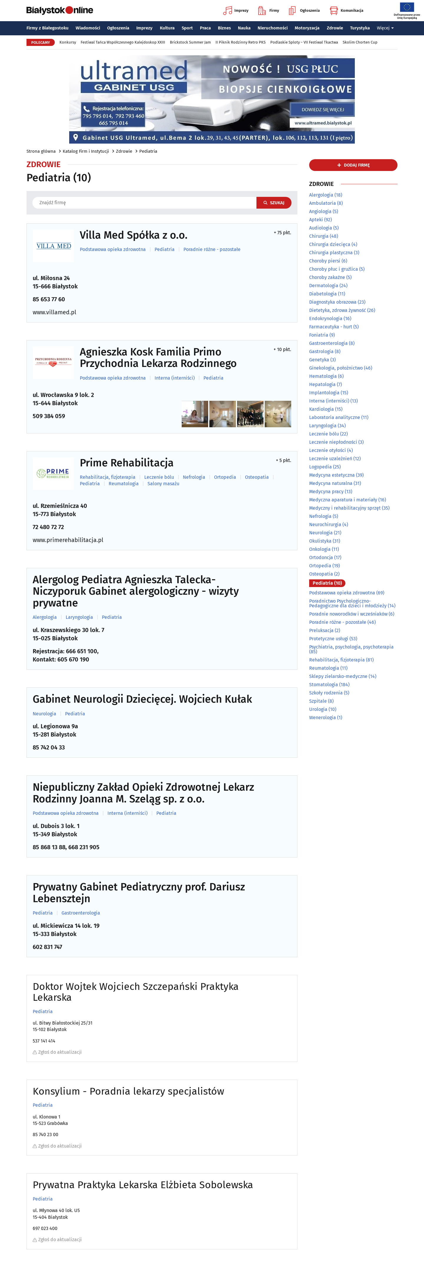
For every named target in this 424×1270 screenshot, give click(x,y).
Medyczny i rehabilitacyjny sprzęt (345, 508)
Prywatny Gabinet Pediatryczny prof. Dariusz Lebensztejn (139, 893)
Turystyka (360, 28)
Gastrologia (321, 351)
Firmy (268, 10)
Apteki (316, 219)
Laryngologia (79, 617)
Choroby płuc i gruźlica (333, 269)
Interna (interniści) (175, 378)
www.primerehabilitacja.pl (68, 539)
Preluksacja (321, 630)
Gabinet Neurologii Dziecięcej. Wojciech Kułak (142, 699)
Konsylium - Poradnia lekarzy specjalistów (128, 1091)
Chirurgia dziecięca (329, 244)
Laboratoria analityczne (334, 417)
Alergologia (45, 617)
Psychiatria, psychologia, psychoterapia (351, 647)
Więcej (385, 28)
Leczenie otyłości (327, 450)
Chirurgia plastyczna (331, 252)
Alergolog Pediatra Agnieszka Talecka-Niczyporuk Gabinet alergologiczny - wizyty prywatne (136, 591)
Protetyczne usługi (328, 638)
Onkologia (320, 549)
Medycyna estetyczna (332, 475)
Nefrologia (194, 477)
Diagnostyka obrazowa (333, 302)
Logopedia (320, 467)
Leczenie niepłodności (333, 442)
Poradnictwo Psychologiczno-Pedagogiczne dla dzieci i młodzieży (348, 603)
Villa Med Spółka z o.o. (134, 235)
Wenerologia (322, 717)
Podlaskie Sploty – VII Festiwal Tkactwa (304, 42)
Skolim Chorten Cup (360, 42)
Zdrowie (335, 28)
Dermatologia (323, 285)
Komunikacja (346, 10)
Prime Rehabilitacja (127, 463)
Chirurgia (319, 236)
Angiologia (320, 211)
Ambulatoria (322, 203)
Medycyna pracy (326, 491)
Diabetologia (323, 294)
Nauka (244, 28)
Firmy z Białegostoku (47, 28)
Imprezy (236, 10)
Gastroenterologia (81, 913)
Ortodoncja (321, 557)
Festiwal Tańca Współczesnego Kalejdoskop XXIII (123, 42)
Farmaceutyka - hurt (330, 327)
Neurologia (44, 714)
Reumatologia (124, 483)
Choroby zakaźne (327, 277)
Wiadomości (88, 28)
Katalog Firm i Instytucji (86, 151)
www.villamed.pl (54, 312)
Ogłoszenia (304, 10)
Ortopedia (225, 477)
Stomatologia (323, 684)
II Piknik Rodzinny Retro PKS (241, 42)
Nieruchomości (273, 28)
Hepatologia (322, 384)
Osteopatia (257, 477)
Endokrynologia (325, 318)
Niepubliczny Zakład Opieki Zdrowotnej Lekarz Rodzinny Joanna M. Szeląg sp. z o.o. (143, 793)
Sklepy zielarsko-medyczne (338, 676)
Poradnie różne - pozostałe (212, 249)
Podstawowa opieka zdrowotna (113, 249)
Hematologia (323, 376)
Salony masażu (163, 483)
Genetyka (319, 360)
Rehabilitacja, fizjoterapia (107, 477)
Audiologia (320, 228)
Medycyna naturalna (330, 483)
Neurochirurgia (325, 524)
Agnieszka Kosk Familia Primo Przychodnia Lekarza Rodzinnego (158, 358)
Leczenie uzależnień (330, 458)
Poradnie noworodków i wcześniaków (348, 614)
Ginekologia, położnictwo (336, 368)
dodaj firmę (357, 165)
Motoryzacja (307, 28)
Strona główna (41, 151)
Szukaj (274, 202)
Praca (205, 28)
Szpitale (318, 701)
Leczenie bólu (159, 477)
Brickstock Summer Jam (190, 42)
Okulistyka (320, 541)
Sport (187, 28)
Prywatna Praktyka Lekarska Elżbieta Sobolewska (143, 1184)
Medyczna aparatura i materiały (343, 500)
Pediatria (148, 151)
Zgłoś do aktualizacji (57, 1052)
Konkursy (67, 42)
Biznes (224, 28)
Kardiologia (321, 409)
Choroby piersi (324, 261)
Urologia (318, 709)
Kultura (167, 28)
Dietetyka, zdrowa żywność (337, 310)
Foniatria (318, 335)
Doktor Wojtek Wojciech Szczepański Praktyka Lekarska (136, 992)
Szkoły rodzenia (326, 693)
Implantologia (324, 392)
